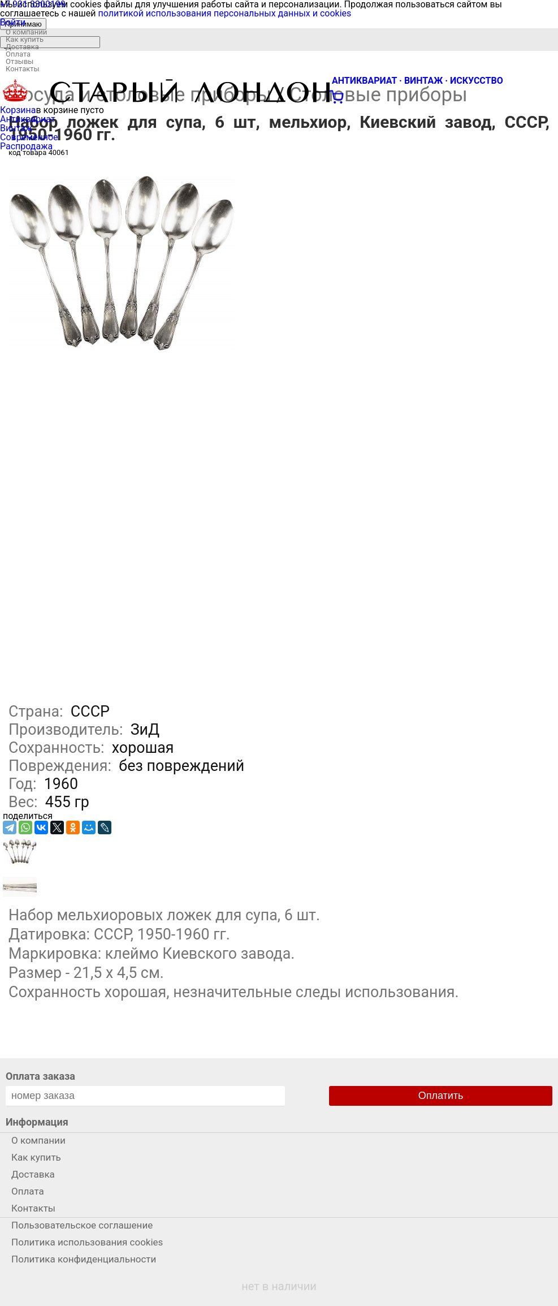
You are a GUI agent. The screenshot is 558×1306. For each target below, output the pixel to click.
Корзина (18, 110)
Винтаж (16, 128)
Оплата (18, 54)
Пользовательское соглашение (82, 1225)
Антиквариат (27, 119)
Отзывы (19, 61)
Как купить (25, 39)
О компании (26, 32)
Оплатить (441, 1095)
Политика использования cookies (87, 1242)
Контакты (23, 68)
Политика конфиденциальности (83, 1259)
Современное (29, 137)
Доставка (22, 46)
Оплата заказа (40, 1076)
